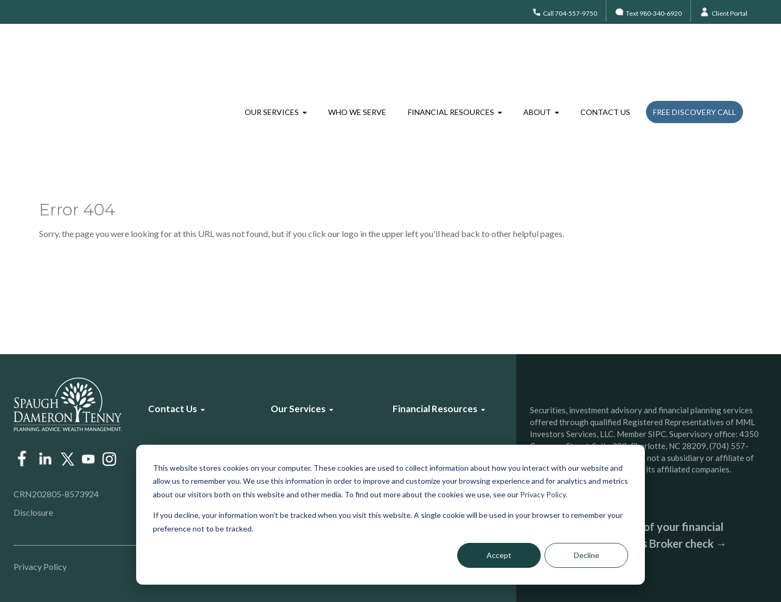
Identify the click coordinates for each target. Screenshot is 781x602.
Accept (498, 555)
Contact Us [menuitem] (605, 56)
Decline (586, 555)
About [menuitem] (537, 56)
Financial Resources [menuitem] (451, 56)
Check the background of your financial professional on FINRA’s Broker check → (628, 535)
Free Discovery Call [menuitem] (694, 56)
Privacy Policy (543, 494)
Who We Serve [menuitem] (357, 56)
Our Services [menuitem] (272, 56)
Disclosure (33, 512)
